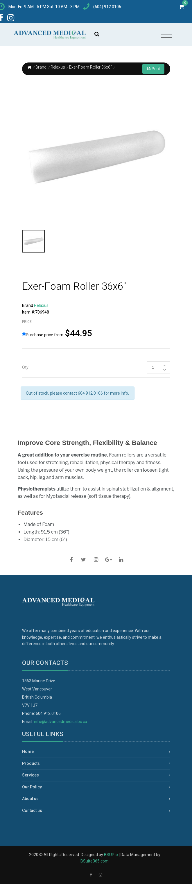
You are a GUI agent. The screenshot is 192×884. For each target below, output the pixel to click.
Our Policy (32, 787)
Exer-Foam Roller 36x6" (90, 67)
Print (153, 68)
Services (30, 775)
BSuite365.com (94, 861)
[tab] (96, 367)
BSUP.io (111, 854)
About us (30, 798)
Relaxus (58, 67)
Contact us (32, 810)
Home (28, 751)
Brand (40, 67)
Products (31, 763)
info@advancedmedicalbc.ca (60, 721)
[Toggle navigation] (166, 35)
